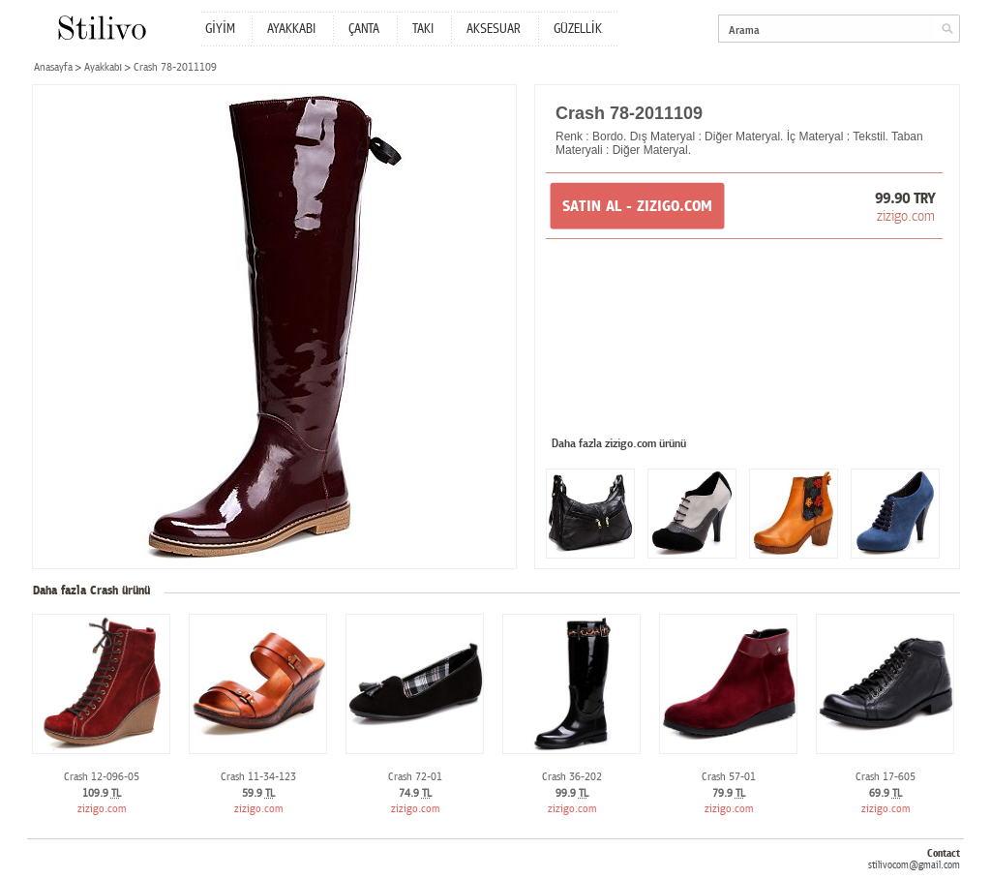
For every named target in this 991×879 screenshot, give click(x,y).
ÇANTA (363, 29)
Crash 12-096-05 (101, 777)
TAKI (423, 29)
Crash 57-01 (729, 777)
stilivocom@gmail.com (914, 865)
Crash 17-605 (886, 777)
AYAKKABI (291, 29)
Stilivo (101, 27)
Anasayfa (53, 67)
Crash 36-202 (572, 777)
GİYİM (220, 29)
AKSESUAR (493, 29)
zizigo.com (906, 216)
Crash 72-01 (415, 777)
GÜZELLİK (578, 29)
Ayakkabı (103, 67)
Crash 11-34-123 (258, 777)
